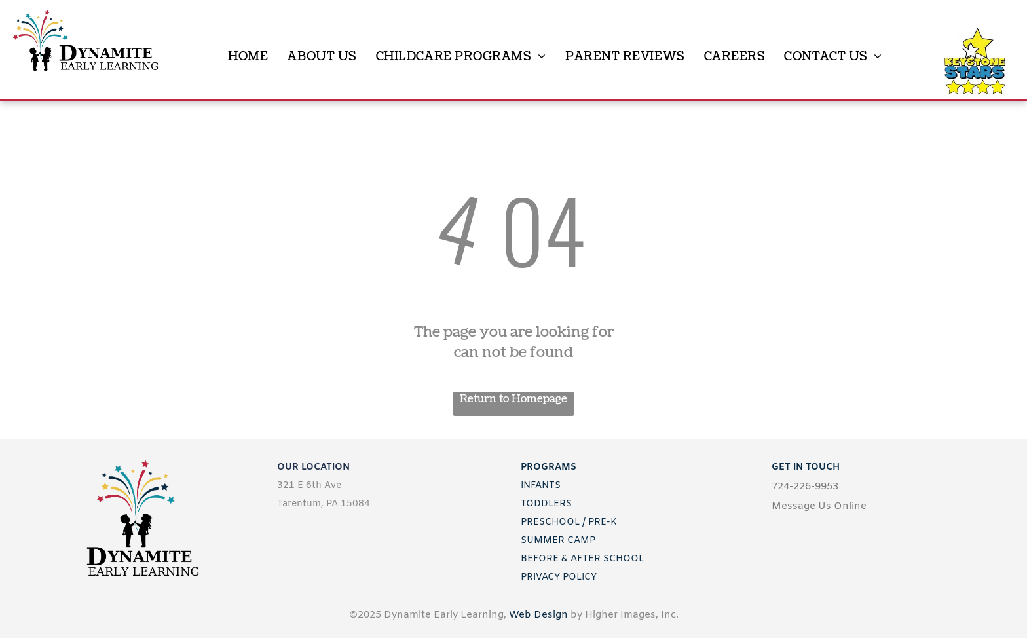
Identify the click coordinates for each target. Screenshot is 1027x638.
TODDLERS (546, 504)
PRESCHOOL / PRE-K (569, 522)
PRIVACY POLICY (559, 577)
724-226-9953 (805, 486)
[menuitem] (248, 56)
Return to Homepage (513, 399)
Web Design (538, 615)
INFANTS (541, 485)
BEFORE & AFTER (561, 559)
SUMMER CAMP (558, 541)
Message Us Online (819, 506)
